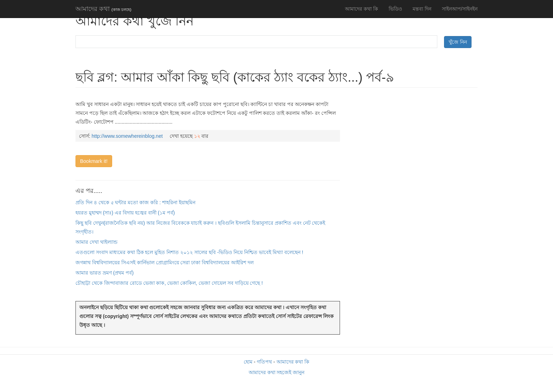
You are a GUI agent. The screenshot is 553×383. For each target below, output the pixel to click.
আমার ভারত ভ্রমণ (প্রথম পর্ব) (104, 273)
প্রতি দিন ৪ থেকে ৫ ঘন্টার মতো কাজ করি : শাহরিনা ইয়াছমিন (135, 202)
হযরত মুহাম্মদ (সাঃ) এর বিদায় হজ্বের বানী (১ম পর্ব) (125, 213)
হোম (248, 362)
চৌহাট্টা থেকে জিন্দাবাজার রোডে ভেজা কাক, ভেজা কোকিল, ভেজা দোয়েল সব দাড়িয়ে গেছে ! (169, 283)
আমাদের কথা (103, 8)
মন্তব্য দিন (422, 9)
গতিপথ (264, 362)
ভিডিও (395, 9)
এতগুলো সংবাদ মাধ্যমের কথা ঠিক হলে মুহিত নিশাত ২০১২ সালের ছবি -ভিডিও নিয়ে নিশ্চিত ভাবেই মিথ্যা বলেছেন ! (189, 252)
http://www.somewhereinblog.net (127, 136)
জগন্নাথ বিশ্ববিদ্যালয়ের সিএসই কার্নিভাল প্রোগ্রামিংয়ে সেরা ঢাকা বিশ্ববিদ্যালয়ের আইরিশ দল (164, 262)
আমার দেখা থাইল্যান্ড (96, 242)
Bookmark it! (94, 161)
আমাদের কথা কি (361, 9)
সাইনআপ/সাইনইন (460, 9)
